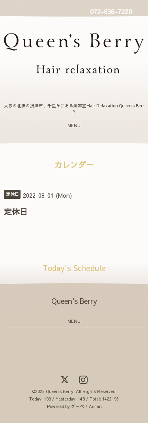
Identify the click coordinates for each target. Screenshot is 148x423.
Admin (95, 406)
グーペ (77, 406)
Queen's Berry (59, 391)
